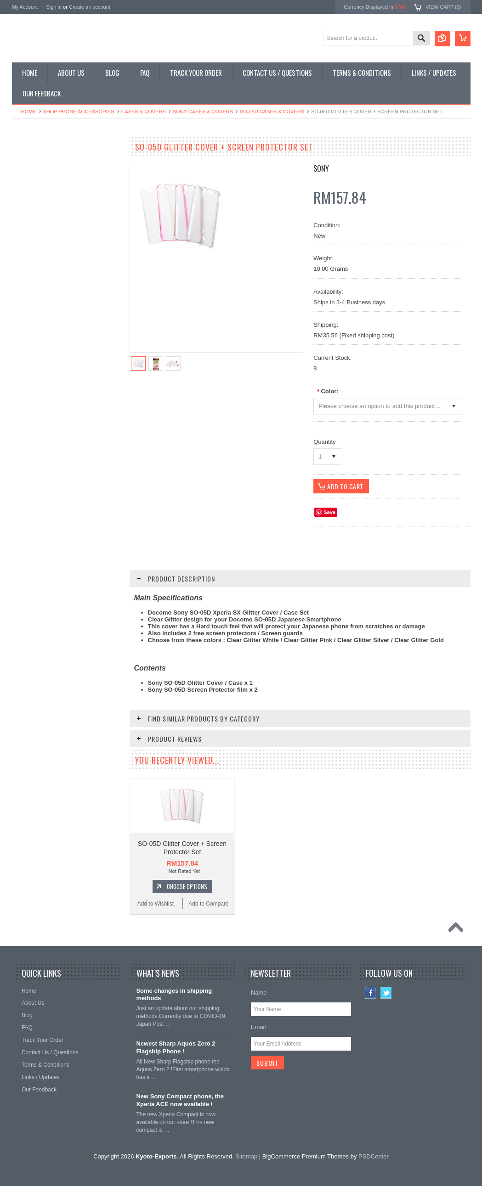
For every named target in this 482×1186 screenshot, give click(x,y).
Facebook (371, 993)
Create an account (89, 7)
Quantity (324, 441)
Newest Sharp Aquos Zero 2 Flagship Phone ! (175, 1047)
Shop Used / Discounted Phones (56, 257)
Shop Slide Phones (40, 195)
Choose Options (71, 569)
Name (259, 992)
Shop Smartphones (40, 164)
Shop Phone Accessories (78, 111)
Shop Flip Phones (39, 180)
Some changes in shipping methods (174, 994)
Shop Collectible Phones (47, 273)
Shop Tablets (33, 227)
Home (28, 111)
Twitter (386, 993)
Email (258, 1027)
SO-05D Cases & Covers (272, 111)
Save (329, 512)
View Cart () (443, 7)
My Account (25, 7)
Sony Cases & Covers (203, 111)
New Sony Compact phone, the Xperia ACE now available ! (180, 1100)
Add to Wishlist (39, 586)
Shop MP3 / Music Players (49, 242)
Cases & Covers (143, 111)
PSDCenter (373, 1156)
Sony (321, 168)
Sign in (54, 7)
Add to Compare (94, 586)
